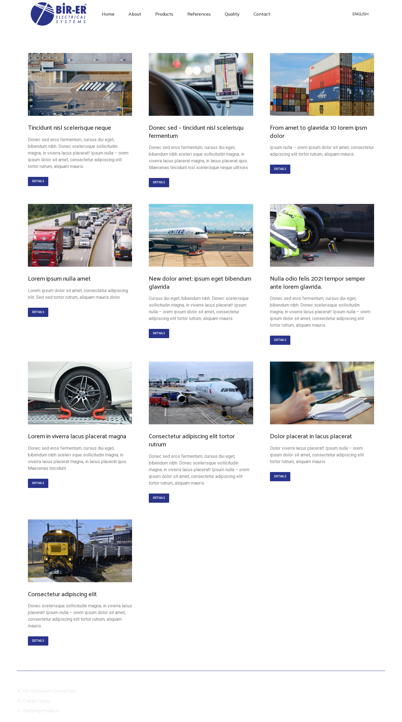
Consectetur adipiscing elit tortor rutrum (192, 441)
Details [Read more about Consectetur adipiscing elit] (38, 640)
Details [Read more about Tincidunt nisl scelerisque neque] (38, 181)
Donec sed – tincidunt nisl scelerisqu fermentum (196, 132)
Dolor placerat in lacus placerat (311, 437)
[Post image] (80, 84)
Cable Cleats (36, 701)
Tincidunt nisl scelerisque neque (69, 128)
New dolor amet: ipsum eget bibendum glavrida (200, 283)
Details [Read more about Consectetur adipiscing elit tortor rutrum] (159, 497)
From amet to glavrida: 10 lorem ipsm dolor (318, 132)
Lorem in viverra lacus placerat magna (77, 437)
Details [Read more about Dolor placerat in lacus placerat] (280, 476)
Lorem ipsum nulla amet (59, 279)
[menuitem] (108, 14)
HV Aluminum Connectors (49, 691)
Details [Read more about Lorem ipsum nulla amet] (38, 312)
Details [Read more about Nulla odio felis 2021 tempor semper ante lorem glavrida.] (280, 340)
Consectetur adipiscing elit (62, 594)
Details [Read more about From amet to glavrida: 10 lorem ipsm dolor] (280, 169)
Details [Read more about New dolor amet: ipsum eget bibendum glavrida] (159, 333)
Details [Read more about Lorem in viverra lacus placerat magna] (38, 483)
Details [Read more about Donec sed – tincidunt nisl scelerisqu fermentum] (159, 182)
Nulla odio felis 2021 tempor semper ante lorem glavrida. (317, 283)
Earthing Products (41, 710)
